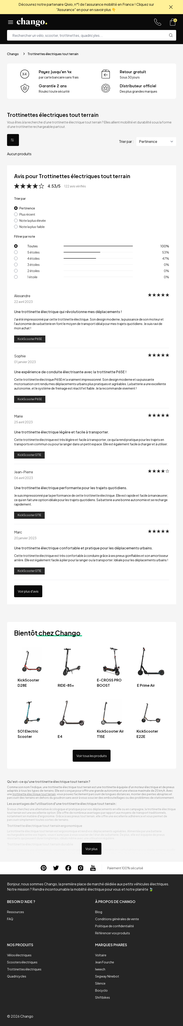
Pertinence (27, 208)
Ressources (15, 912)
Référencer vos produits (112, 933)
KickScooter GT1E (29, 455)
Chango (13, 54)
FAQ (10, 919)
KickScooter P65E (30, 339)
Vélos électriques (19, 955)
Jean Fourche (104, 962)
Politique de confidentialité (114, 926)
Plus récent (27, 214)
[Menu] (10, 22)
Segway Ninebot (107, 976)
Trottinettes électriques (24, 969)
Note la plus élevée (32, 220)
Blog (98, 912)
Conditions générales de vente (117, 919)
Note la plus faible (32, 227)
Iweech (100, 969)
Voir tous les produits (91, 756)
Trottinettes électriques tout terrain (53, 54)
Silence (100, 983)
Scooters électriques (22, 962)
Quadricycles (16, 976)
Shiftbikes (102, 997)
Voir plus (91, 849)
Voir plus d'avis (28, 591)
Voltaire (100, 955)
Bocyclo (101, 990)
